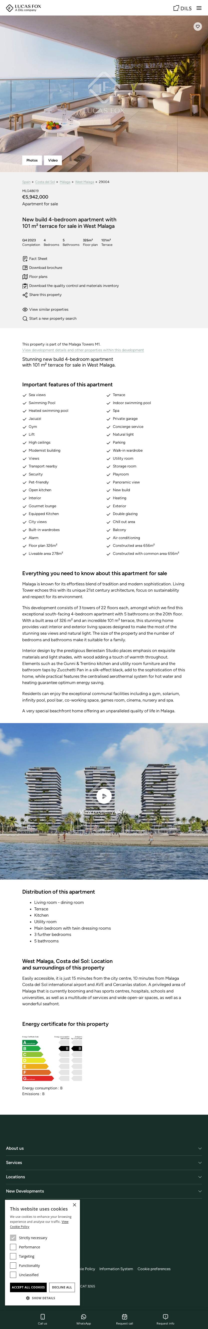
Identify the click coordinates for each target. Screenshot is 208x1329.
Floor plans (35, 277)
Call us (42, 1319)
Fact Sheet (35, 259)
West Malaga (84, 182)
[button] (42, 1297)
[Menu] (199, 8)
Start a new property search (49, 318)
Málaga (65, 182)
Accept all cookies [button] (28, 1287)
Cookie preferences (154, 1269)
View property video (104, 801)
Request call (124, 1319)
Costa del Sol (45, 182)
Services (14, 1162)
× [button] (74, 1205)
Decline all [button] (62, 1287)
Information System (116, 1269)
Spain (26, 182)
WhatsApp (83, 1319)
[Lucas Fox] (23, 8)
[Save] (198, 26)
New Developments (25, 1191)
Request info (165, 1319)
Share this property (42, 295)
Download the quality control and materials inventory (70, 286)
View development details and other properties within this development (83, 350)
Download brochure (42, 268)
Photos (32, 160)
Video (53, 160)
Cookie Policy (83, 1269)
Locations (15, 1176)
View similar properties (45, 309)
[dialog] (42, 1252)
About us (15, 1148)
